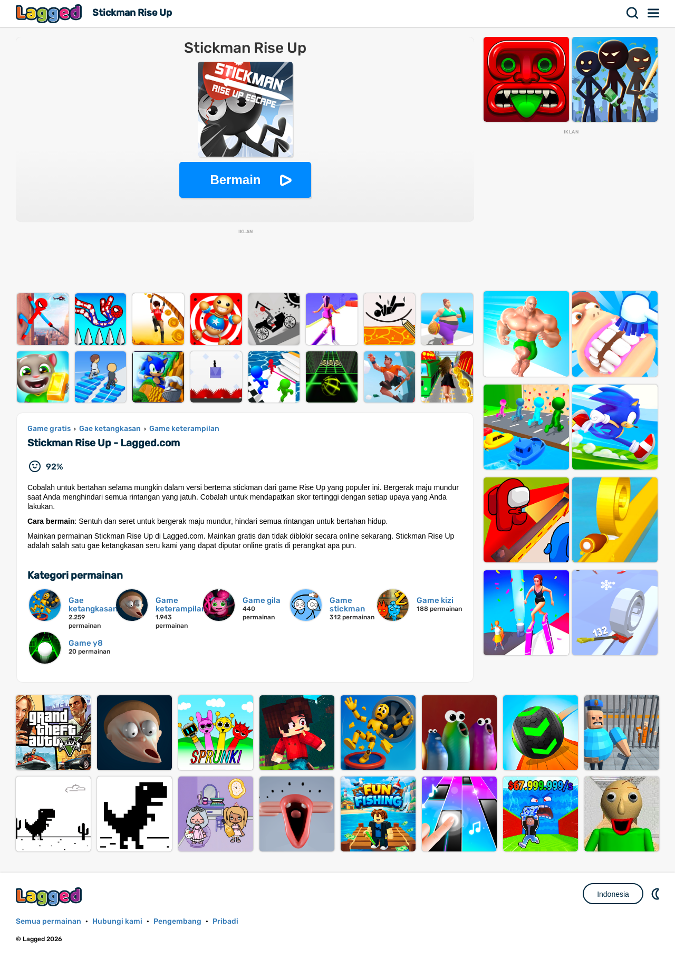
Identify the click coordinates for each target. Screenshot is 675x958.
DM (656, 893)
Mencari (632, 13)
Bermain (235, 180)
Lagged (50, 13)
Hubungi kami (117, 921)
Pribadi (225, 921)
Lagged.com (50, 896)
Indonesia (613, 894)
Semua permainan (48, 921)
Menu (653, 13)
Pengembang (177, 921)
